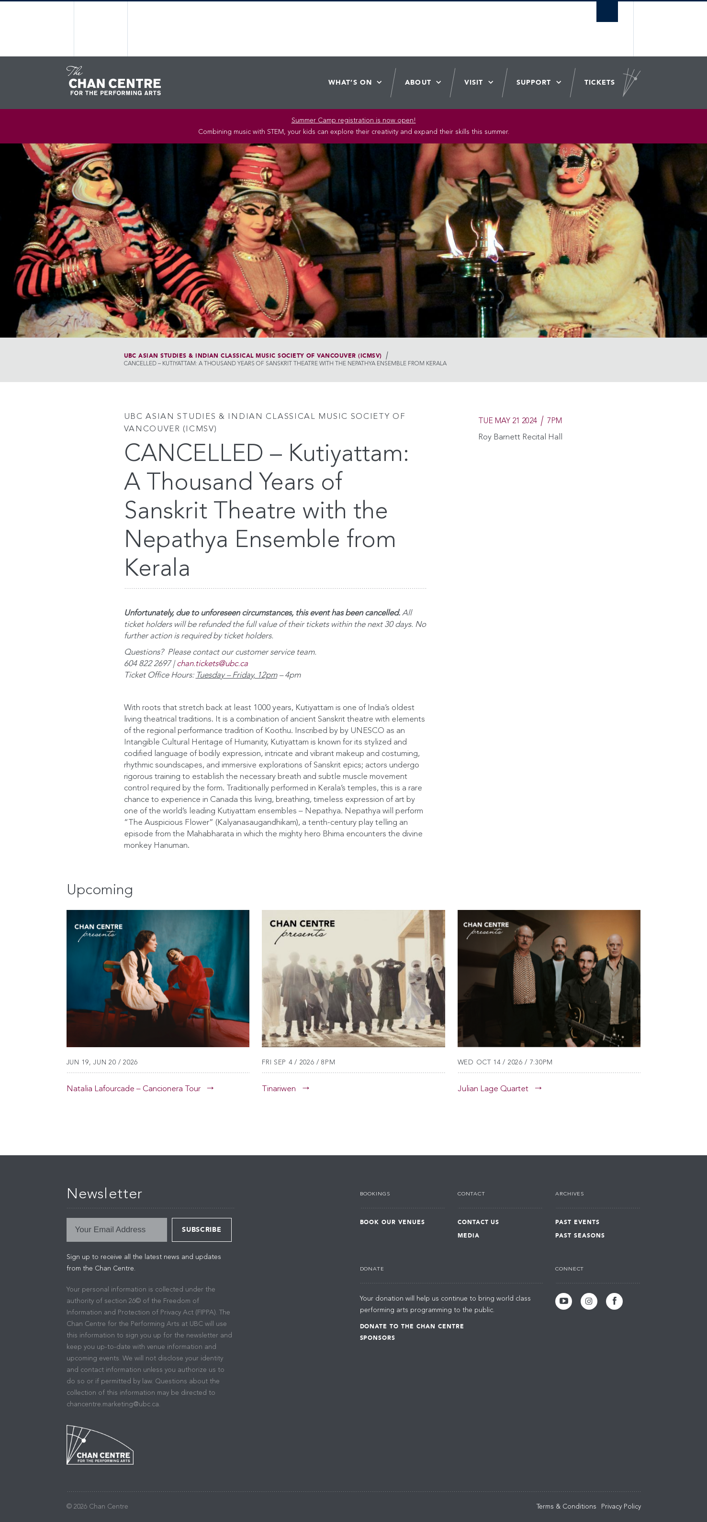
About (418, 82)
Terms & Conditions (566, 1506)
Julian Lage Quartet (493, 1089)
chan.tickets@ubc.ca (212, 664)
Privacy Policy (621, 1506)
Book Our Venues (392, 1222)
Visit (473, 82)
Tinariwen (279, 1089)
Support (533, 82)
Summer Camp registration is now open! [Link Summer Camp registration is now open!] (354, 120)
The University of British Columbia (101, 28)
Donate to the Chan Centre (412, 1326)
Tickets (600, 82)
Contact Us (479, 1222)
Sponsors (378, 1338)
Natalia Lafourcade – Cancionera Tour (134, 1089)
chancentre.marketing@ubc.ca (113, 1404)
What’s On (350, 82)
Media (469, 1235)
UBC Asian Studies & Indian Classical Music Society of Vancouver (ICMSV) (253, 355)
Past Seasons (580, 1235)
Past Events (577, 1222)
